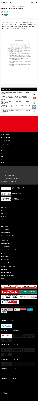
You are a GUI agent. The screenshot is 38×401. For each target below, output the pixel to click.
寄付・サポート (4, 223)
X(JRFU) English (4, 256)
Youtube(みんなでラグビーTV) (7, 266)
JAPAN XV (3, 147)
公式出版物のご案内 (5, 226)
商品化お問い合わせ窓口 (6, 232)
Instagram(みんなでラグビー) (7, 275)
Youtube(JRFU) (4, 262)
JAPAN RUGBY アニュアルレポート (8, 181)
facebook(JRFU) (4, 243)
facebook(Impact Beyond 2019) (7, 249)
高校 (2, 156)
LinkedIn (3, 278)
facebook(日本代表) (5, 246)
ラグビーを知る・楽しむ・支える (8, 175)
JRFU (2, 12)
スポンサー (3, 220)
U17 (1, 159)
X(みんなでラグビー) (5, 259)
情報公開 (2, 213)
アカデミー (3, 162)
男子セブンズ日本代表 (5, 137)
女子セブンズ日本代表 (5, 140)
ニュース (7, 6)
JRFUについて (4, 210)
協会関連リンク (4, 216)
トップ (2, 6)
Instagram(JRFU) (4, 269)
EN (33, 2)
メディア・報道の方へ (5, 229)
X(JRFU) (2, 253)
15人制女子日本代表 (5, 144)
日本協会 (6, 12)
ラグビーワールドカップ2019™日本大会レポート (11, 178)
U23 (1, 150)
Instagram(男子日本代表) (6, 272)
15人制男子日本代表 (5, 134)
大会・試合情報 (4, 172)
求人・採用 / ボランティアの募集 (7, 235)
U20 (1, 153)
